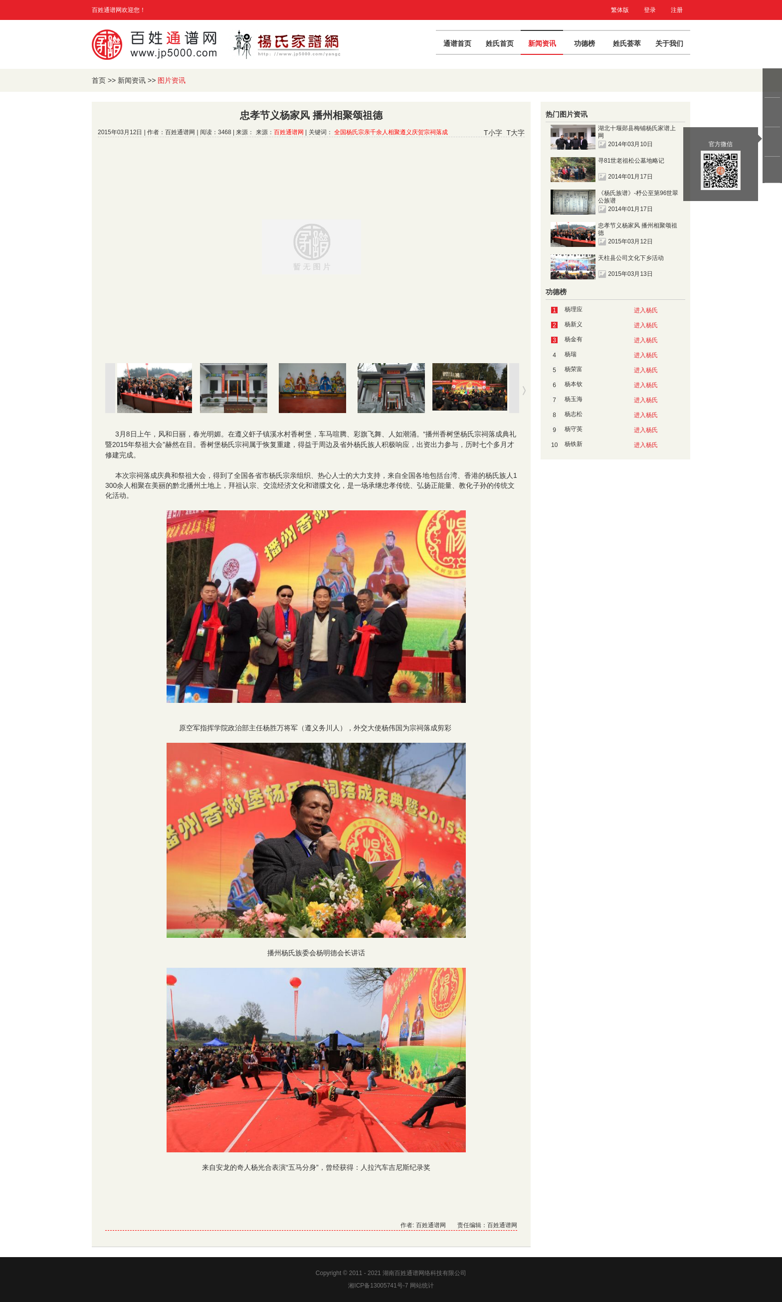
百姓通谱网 (289, 132)
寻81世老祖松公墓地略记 (631, 160)
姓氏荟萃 (627, 43)
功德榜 (584, 43)
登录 (650, 9)
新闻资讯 (542, 43)
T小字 (493, 133)
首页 (99, 80)
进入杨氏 (646, 310)
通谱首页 (457, 43)
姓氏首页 (500, 43)
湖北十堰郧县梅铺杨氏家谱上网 (637, 132)
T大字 (515, 133)
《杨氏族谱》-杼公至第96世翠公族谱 (638, 197)
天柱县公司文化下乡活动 (631, 257)
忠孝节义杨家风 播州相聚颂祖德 (637, 229)
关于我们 (669, 43)
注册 (677, 9)
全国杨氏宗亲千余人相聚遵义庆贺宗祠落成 (391, 132)
